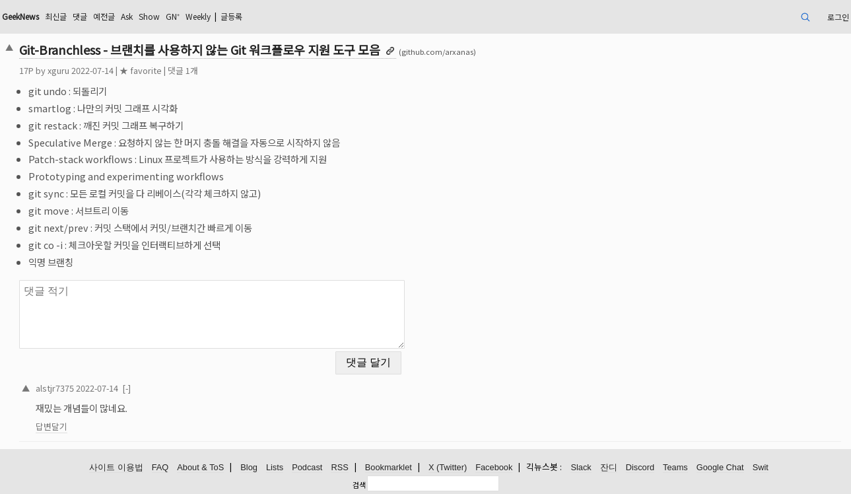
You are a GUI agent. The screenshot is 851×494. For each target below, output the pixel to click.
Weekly (198, 16)
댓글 (80, 16)
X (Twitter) (447, 467)
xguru (58, 70)
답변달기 (51, 426)
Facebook (493, 467)
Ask (127, 16)
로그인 (838, 16)
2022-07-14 (97, 388)
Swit (760, 467)
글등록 (231, 16)
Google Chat (720, 467)
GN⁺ (173, 16)
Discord (640, 467)
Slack (580, 467)
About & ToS (200, 467)
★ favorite (140, 70)
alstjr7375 (55, 388)
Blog (248, 467)
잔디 (608, 467)
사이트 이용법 (116, 467)
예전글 (104, 16)
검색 (359, 484)
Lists (274, 467)
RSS (339, 467)
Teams (675, 467)
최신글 (56, 16)
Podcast (307, 467)
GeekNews (20, 16)
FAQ (160, 467)
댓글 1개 (183, 70)
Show (149, 16)
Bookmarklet (388, 467)
